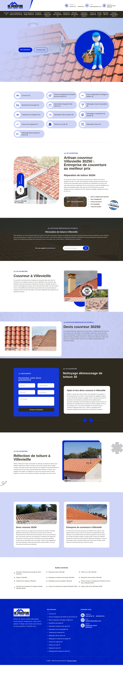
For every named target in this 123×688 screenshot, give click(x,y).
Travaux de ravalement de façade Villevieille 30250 (62, 586)
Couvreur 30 (52, 613)
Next (91, 420)
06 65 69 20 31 (81, 6)
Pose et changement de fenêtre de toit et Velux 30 (63, 617)
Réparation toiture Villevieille (56, 572)
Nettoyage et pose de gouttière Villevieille (60, 581)
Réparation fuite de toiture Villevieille (91, 577)
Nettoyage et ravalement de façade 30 (84, 14)
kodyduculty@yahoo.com (95, 6)
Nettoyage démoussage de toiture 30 (114, 14)
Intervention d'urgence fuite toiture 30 (47, 14)
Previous (85, 420)
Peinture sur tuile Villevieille (88, 572)
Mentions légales (72, 660)
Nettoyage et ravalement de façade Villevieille (61, 577)
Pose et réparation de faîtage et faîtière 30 (61, 620)
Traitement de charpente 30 (56, 632)
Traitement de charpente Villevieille (26, 581)
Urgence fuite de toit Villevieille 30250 (91, 586)
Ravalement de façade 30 (56, 623)
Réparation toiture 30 (55, 648)
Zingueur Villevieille (21, 577)
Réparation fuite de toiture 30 (74, 14)
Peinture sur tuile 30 (99, 14)
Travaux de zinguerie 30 (55, 642)
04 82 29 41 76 (72, 6)
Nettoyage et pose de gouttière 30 (57, 14)
